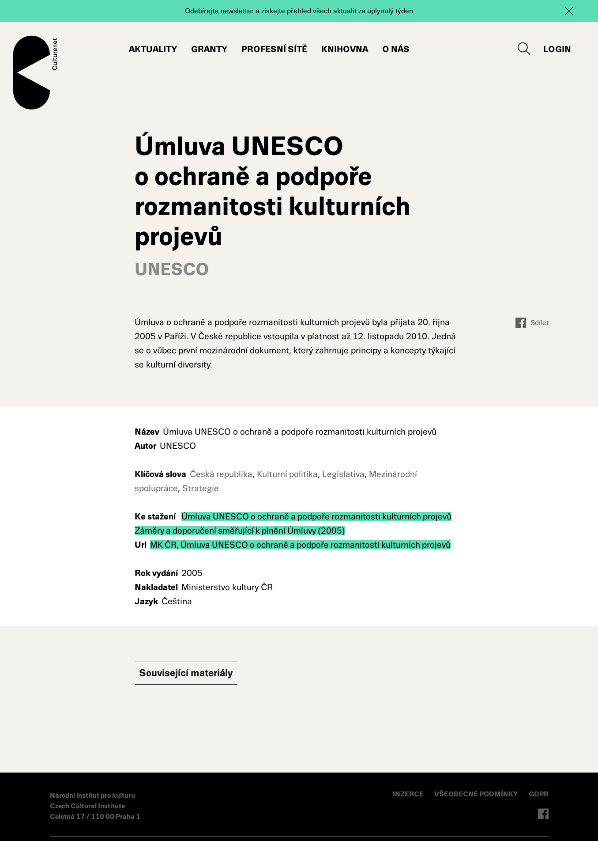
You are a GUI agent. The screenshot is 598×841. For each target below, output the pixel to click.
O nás (396, 49)
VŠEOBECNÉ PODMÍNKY (477, 795)
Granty (210, 49)
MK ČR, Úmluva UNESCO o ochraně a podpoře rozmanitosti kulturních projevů (302, 545)
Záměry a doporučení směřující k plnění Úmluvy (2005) (241, 531)
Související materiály (201, 675)
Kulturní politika (288, 475)
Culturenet (35, 72)
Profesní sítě (275, 49)
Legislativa (344, 475)
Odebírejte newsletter (219, 11)
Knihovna (345, 49)
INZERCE (408, 795)
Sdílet (532, 323)
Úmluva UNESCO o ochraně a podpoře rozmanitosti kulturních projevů (318, 517)
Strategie (200, 489)
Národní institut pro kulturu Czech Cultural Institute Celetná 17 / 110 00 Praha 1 (95, 806)
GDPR (539, 795)
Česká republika (221, 475)
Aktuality (153, 49)
